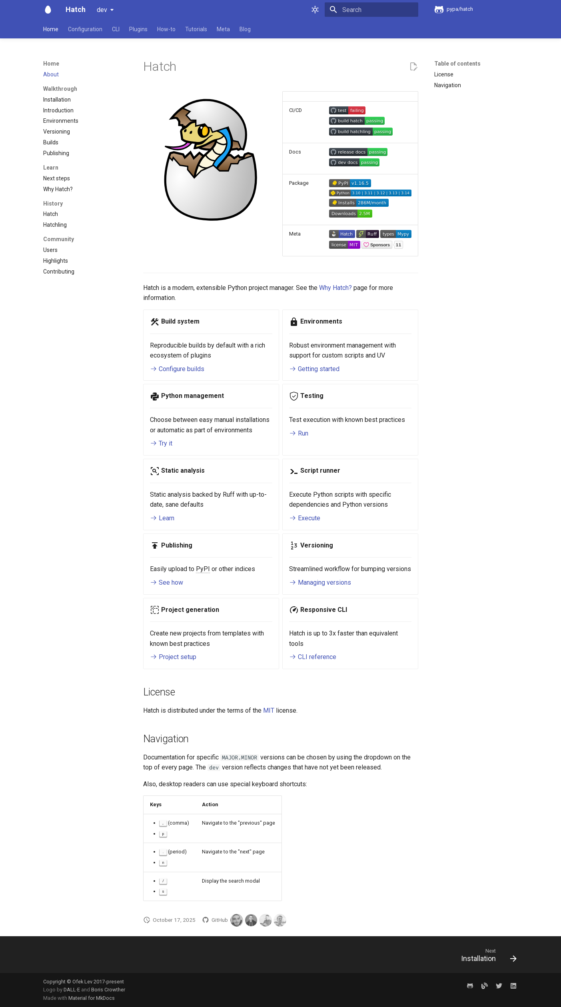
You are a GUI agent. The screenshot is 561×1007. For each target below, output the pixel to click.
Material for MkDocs (91, 998)
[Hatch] (48, 10)
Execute (304, 518)
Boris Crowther (108, 990)
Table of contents (457, 63)
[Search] (371, 9)
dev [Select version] (102, 10)
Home (50, 29)
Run (298, 433)
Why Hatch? (335, 288)
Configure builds (177, 369)
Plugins (138, 29)
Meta (223, 29)
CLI (116, 29)
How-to (166, 29)
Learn (162, 518)
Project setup (173, 657)
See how (166, 582)
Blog (245, 29)
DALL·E (72, 990)
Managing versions (320, 582)
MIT (268, 710)
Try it (161, 443)
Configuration (85, 29)
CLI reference (312, 657)
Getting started (314, 369)
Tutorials (196, 29)
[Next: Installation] (486, 957)
